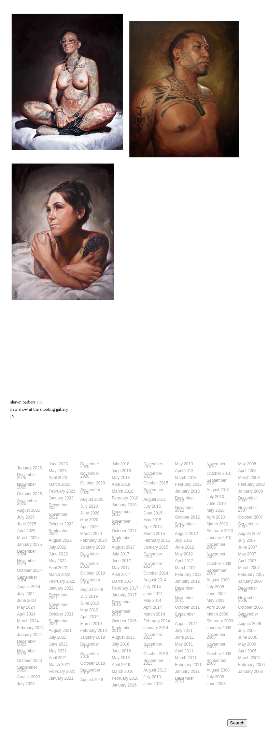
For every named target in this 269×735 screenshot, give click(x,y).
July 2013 (152, 677)
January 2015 (155, 547)
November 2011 (184, 599)
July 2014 (152, 586)
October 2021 (61, 614)
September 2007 (248, 525)
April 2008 (247, 470)
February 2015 (156, 540)
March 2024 (28, 621)
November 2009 (216, 555)
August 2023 (28, 677)
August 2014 (154, 580)
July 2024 (25, 593)
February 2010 (220, 530)
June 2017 (121, 561)
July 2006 (247, 630)
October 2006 (250, 607)
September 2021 (59, 622)
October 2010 (219, 473)
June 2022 (58, 554)
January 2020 (92, 547)
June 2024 (26, 600)
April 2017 (121, 574)
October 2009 (219, 563)
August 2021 (60, 630)
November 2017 (121, 522)
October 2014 (155, 573)
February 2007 (251, 574)
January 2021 (61, 678)
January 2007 (250, 581)
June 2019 (89, 603)
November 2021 (58, 606)
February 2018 (125, 498)
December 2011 (184, 589)
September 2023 (27, 669)
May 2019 (89, 610)
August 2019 (91, 589)
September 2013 (153, 662)
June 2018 (121, 470)
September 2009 (217, 572)
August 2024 (28, 586)
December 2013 (152, 636)
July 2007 (247, 540)
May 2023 (58, 470)
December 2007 (247, 499)
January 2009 (219, 627)
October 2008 (219, 653)
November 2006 (247, 599)
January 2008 (250, 491)
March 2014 (154, 614)
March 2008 (249, 477)
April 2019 (89, 616)
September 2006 (248, 615)
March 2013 (186, 477)
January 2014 (155, 627)
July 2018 (120, 464)
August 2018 (91, 679)
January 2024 (29, 634)
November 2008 (216, 645)
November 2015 (152, 475)
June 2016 (121, 651)
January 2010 (219, 537)
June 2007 (247, 547)
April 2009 (216, 607)
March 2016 (122, 671)
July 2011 (184, 630)
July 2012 (184, 540)
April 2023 (58, 477)
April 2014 (152, 607)
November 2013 (152, 645)
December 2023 (26, 643)
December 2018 (89, 645)
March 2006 (249, 657)
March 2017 (122, 581)
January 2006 (250, 671)
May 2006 (247, 644)
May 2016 (121, 657)
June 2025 (26, 524)
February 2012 (188, 574)
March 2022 (59, 574)
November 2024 (26, 562)
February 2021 (62, 671)
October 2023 (29, 660)
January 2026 (29, 468)
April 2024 (26, 614)
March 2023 (59, 484)
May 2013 (184, 464)
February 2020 (93, 540)
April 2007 (247, 561)
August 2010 (218, 489)
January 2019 (92, 637)
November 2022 (58, 516)
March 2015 (154, 533)
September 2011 (185, 615)
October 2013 (155, 653)
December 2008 (216, 636)
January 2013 (187, 491)
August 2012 (186, 533)
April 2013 (184, 470)
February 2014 (156, 621)
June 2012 (184, 547)
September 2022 (59, 532)
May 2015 (152, 520)
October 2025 (29, 494)
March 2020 (91, 533)
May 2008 (247, 464)
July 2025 (25, 517)
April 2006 (247, 651)
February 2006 (251, 664)
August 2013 (154, 670)
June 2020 (89, 513)
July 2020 (89, 506)
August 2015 (154, 499)
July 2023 (25, 683)
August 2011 (186, 623)
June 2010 (216, 503)
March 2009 (217, 614)
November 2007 (247, 509)
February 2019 (93, 630)
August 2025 (28, 510)
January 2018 (124, 505)
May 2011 (184, 644)
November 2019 (89, 565)
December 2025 (26, 476)
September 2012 (185, 525)
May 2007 (247, 554)
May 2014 (152, 600)
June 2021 (58, 644)
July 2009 (215, 586)
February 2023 (62, 491)
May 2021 (58, 651)
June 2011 (184, 637)
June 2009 (216, 593)
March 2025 (28, 537)
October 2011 (187, 607)
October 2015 (155, 483)
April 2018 (121, 484)
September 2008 (217, 662)
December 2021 (58, 596)
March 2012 (186, 567)
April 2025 (26, 530)
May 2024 (26, 607)
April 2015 (152, 526)
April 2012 (184, 561)
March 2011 (186, 657)
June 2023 (58, 464)
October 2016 (124, 621)
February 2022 (62, 581)
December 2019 (89, 555)
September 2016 (122, 629)
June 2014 (152, 593)
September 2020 (90, 491)
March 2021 (59, 664)
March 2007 (249, 567)
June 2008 (216, 683)
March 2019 (91, 623)
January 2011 (187, 671)
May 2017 (121, 567)
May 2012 (184, 554)
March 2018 (122, 491)
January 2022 (61, 588)
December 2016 (121, 603)
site (40, 402)
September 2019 (90, 581)
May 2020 (89, 520)
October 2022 (61, 524)
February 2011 (188, 664)
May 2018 (121, 477)
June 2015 (152, 513)
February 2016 (125, 678)
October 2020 (92, 483)
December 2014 (152, 555)
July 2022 (57, 547)
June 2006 (247, 637)
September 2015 (153, 491)
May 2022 (58, 561)
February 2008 (251, 484)
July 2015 (152, 506)
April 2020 (89, 526)
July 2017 (120, 554)
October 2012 (187, 517)
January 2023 (61, 498)
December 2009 (216, 546)
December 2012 (184, 499)
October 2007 (250, 517)
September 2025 (27, 502)
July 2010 (215, 496)
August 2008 (218, 670)
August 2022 (60, 540)
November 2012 (184, 509)
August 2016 (123, 637)
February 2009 (220, 621)
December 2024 (26, 552)
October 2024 (29, 570)
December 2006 (247, 589)
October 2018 (92, 663)
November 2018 (89, 655)
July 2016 (120, 644)
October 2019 (92, 573)
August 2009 (218, 580)
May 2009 (216, 600)
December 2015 (152, 465)
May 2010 (216, 510)
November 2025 (26, 486)
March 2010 (217, 524)
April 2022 (58, 567)
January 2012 (187, 581)
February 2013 (188, 484)
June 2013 (152, 683)
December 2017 (121, 513)
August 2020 (91, 499)
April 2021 (58, 657)
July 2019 (89, 596)
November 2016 (121, 613)
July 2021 (57, 637)
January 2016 (124, 685)
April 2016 (121, 664)
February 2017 (125, 588)
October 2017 (124, 530)
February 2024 (30, 627)
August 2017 (123, 547)
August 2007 (249, 533)
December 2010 (184, 679)
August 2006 (249, 623)
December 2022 (58, 506)
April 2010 (216, 517)
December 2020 (89, 465)
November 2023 (26, 652)
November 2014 (152, 565)
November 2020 (89, 475)
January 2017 (124, 595)
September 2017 (122, 539)
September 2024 (27, 578)
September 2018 (90, 671)
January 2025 (29, 544)
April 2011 (184, 651)
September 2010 (217, 481)
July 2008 (215, 677)
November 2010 (216, 465)
